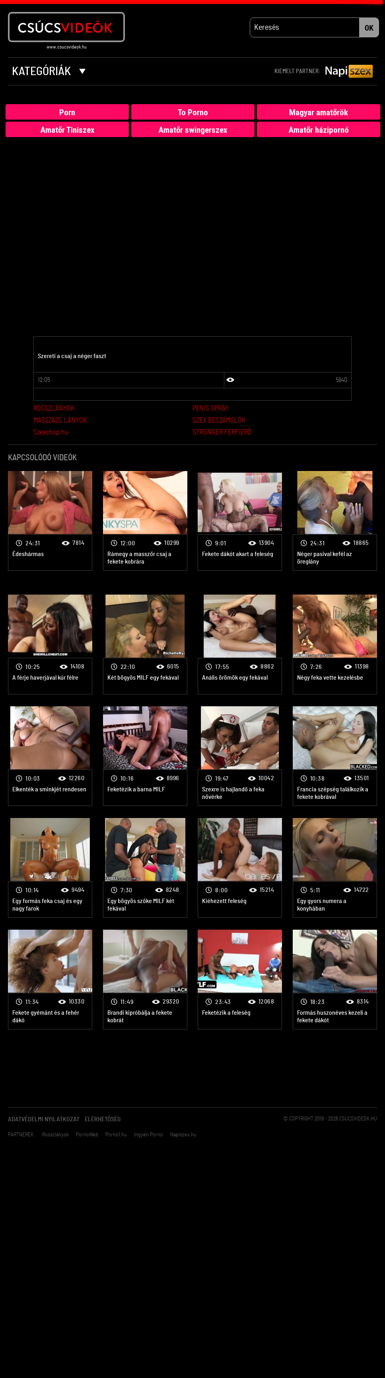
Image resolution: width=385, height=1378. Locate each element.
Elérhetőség (103, 1119)
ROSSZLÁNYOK (53, 409)
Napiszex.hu (183, 1135)
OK (369, 28)
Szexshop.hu (50, 432)
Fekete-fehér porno (50, 521)
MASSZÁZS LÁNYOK (60, 420)
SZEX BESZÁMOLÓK (218, 420)
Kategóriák (49, 72)
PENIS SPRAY (210, 409)
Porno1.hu (116, 1135)
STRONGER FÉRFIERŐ (221, 432)
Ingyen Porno (148, 1135)
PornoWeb (87, 1135)
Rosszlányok (55, 1135)
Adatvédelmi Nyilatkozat (44, 1119)
